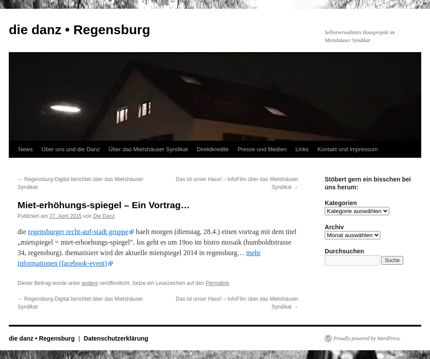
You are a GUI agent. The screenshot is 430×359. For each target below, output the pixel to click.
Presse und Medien (262, 149)
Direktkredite (213, 149)
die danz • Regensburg (79, 29)
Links (301, 149)
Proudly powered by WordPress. (367, 338)
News (25, 149)
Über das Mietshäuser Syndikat (148, 149)
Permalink (217, 283)
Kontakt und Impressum (348, 149)
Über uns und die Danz (71, 149)
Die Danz (104, 216)
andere (90, 283)
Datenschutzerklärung (116, 338)
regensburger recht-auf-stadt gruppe (78, 231)
